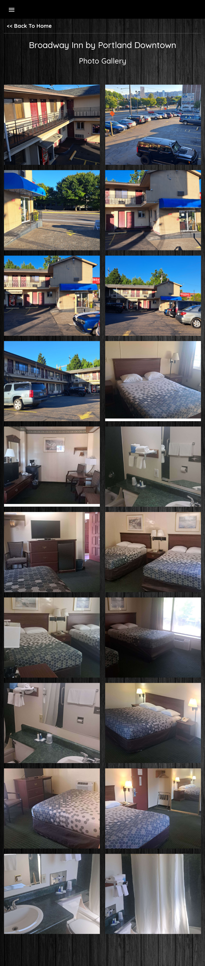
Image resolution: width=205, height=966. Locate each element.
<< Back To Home (29, 25)
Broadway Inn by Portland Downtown (102, 45)
